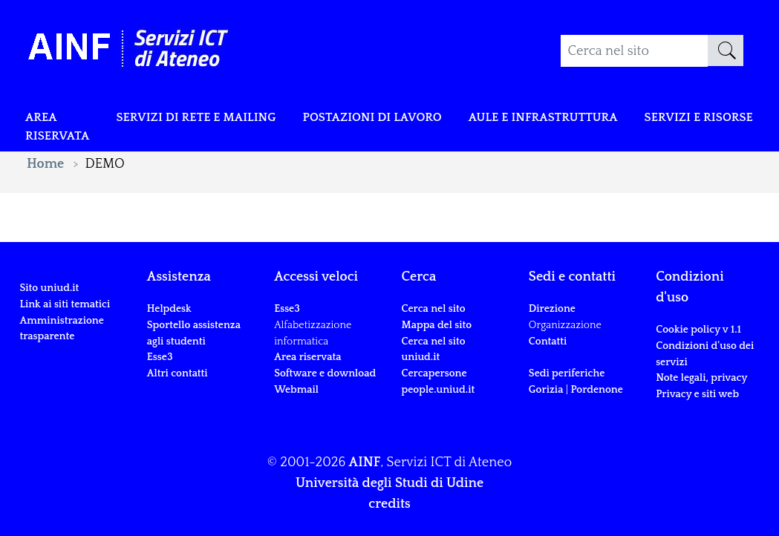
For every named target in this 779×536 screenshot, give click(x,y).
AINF (365, 462)
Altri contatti (177, 373)
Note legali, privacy (701, 378)
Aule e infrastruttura (592, 120)
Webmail (296, 390)
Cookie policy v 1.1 (698, 330)
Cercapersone (433, 373)
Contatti (548, 341)
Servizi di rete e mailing (212, 120)
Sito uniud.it (49, 288)
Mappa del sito (436, 325)
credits (389, 504)
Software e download (325, 373)
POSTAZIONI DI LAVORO (404, 120)
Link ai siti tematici (64, 304)
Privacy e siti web (697, 394)
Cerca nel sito (433, 309)
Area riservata (61, 130)
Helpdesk (169, 309)
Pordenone (596, 390)
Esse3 (161, 357)
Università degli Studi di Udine (389, 483)
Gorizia (546, 390)
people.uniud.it (438, 390)
